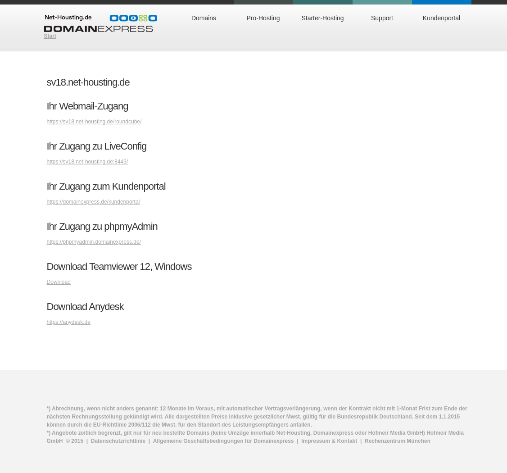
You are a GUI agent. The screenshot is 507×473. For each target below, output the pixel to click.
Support (382, 18)
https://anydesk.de (69, 322)
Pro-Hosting (263, 18)
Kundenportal (441, 18)
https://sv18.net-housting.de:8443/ (87, 162)
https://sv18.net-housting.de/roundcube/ (94, 121)
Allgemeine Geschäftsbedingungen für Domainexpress (223, 441)
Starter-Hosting (322, 18)
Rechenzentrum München (397, 441)
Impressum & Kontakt (329, 441)
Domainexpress (100, 23)
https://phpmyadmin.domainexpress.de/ (94, 242)
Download (59, 282)
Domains (203, 18)
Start (50, 36)
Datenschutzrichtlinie (118, 441)
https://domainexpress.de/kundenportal (93, 202)
